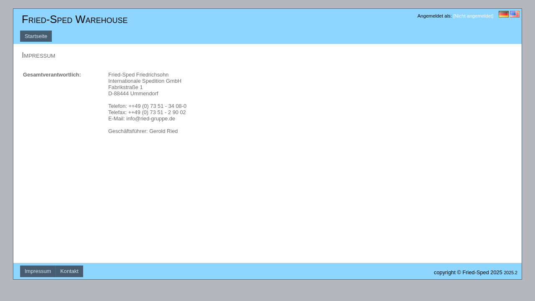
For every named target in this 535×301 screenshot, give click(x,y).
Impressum (38, 271)
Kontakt (69, 271)
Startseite (36, 36)
